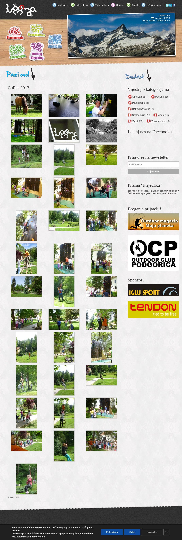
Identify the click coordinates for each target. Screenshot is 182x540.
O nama (120, 5)
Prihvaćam (112, 532)
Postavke (152, 532)
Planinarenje (138, 102)
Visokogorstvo (158, 121)
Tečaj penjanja (153, 5)
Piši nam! (172, 193)
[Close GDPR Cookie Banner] (166, 532)
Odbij (132, 532)
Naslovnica (62, 5)
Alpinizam (137, 96)
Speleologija (138, 115)
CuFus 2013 (18, 87)
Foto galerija (82, 5)
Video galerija (102, 5)
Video (161, 115)
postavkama (38, 536)
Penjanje (159, 96)
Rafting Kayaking (141, 109)
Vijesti (135, 121)
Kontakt (135, 5)
